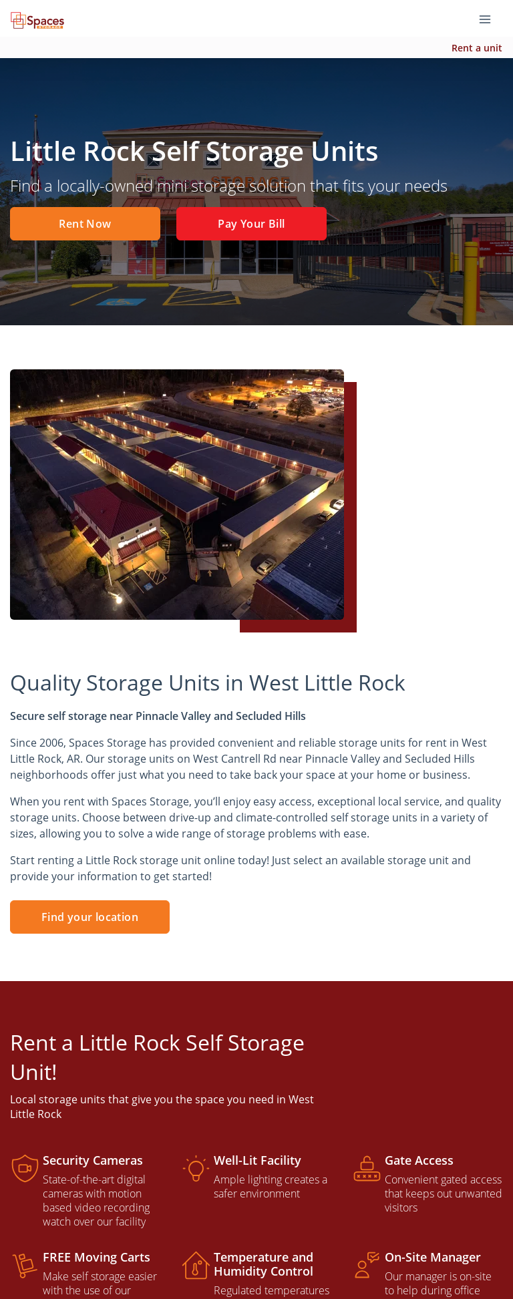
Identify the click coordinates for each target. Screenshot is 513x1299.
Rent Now (85, 223)
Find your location (89, 917)
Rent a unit (477, 47)
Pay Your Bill (251, 223)
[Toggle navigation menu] (490, 19)
